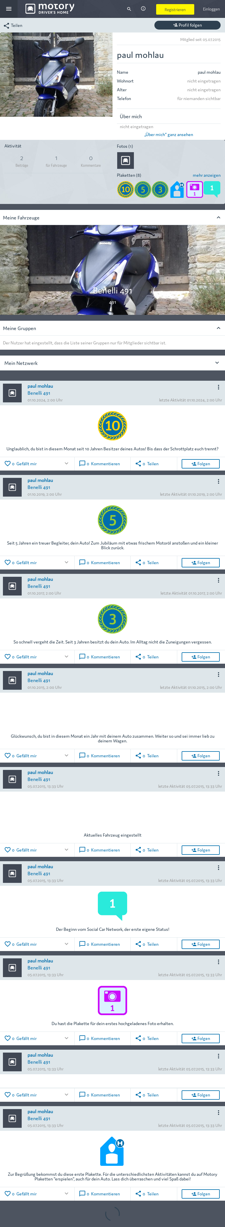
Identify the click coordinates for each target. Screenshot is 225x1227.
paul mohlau (40, 385)
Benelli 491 (39, 392)
